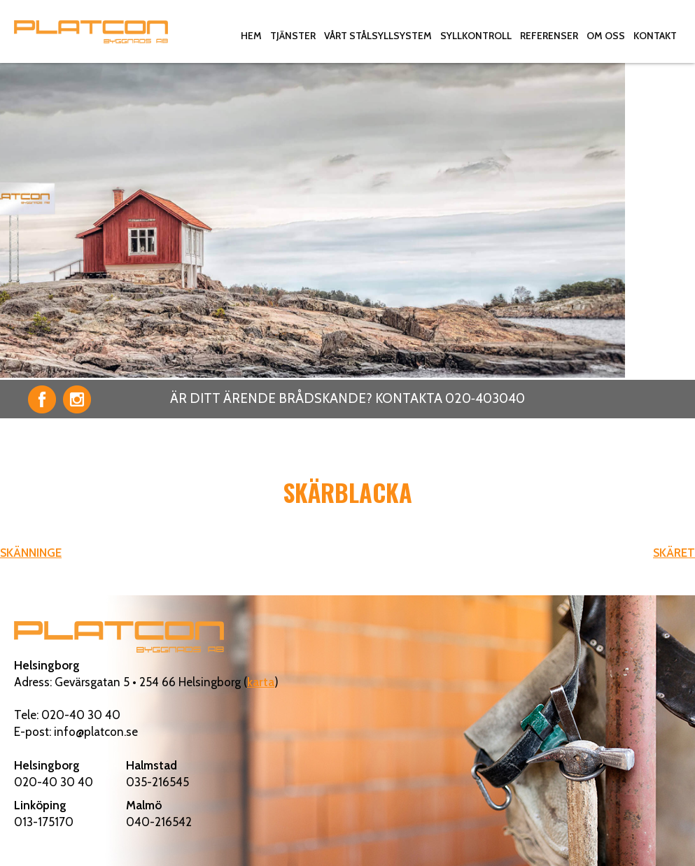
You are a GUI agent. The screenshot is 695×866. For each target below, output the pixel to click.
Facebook (42, 399)
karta (260, 682)
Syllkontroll (476, 35)
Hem (251, 35)
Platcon (91, 31)
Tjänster (293, 35)
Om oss (606, 35)
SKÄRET (674, 553)
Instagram (77, 399)
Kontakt (655, 35)
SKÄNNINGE (31, 553)
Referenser (549, 35)
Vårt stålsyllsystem (378, 35)
